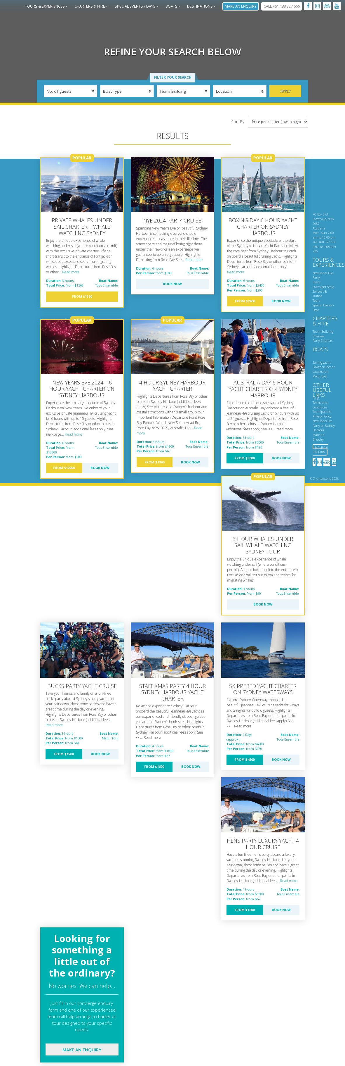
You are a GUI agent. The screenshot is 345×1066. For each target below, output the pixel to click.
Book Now (172, 284)
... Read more (69, 272)
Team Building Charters (323, 334)
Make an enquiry (81, 1050)
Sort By (237, 121)
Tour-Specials (321, 412)
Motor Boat (320, 376)
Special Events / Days (135, 6)
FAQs (316, 398)
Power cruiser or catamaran (323, 369)
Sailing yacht (322, 362)
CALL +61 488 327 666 (282, 6)
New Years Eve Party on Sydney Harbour (324, 425)
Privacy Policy (322, 416)
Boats (171, 6)
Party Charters (322, 341)
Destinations (200, 6)
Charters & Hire (89, 6)
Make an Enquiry (241, 6)
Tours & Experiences (45, 6)
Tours (316, 301)
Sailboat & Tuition (320, 293)
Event (316, 282)
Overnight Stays (323, 287)
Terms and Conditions (320, 405)
